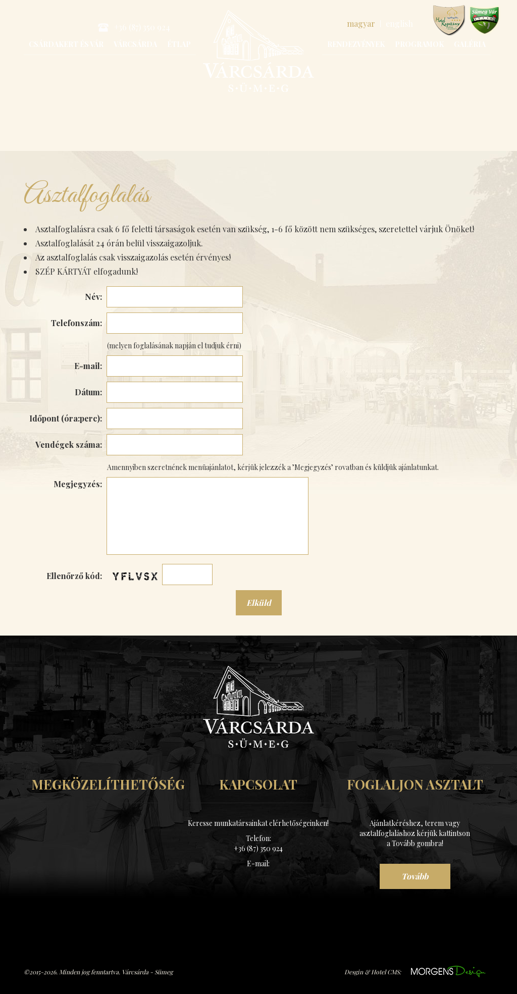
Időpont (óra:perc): (65, 418)
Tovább (414, 876)
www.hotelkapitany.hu (449, 20)
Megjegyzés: (78, 484)
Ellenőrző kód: (74, 575)
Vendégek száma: (68, 444)
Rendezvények (356, 44)
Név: (93, 296)
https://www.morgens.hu (448, 971)
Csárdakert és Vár (66, 44)
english (399, 23)
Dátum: (88, 392)
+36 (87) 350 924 (134, 27)
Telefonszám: (76, 323)
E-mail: (88, 365)
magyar (361, 23)
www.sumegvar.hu (484, 20)
